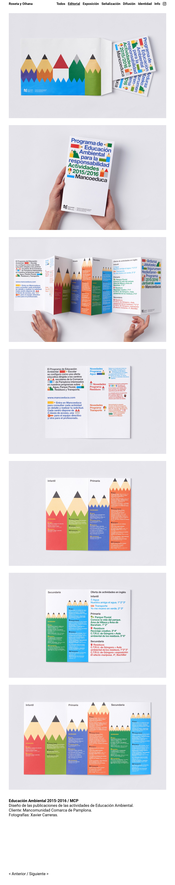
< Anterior (17, 873)
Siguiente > (39, 873)
